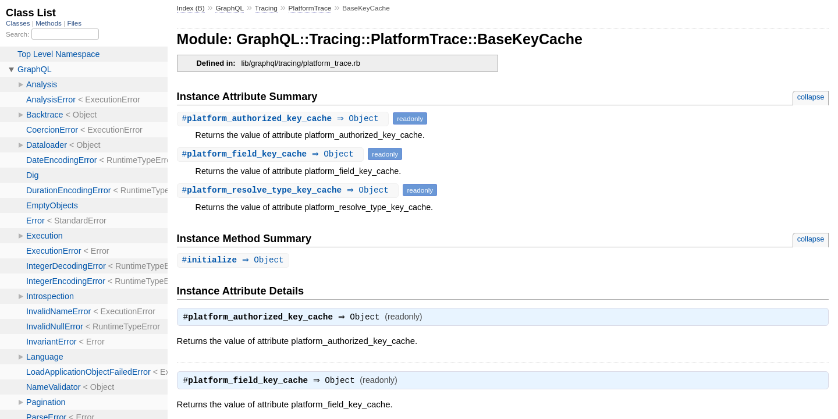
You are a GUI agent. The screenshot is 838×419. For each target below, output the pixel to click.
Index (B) (191, 8)
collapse (811, 97)
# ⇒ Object (284, 118)
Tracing (266, 8)
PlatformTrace (310, 8)
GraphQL (229, 8)
